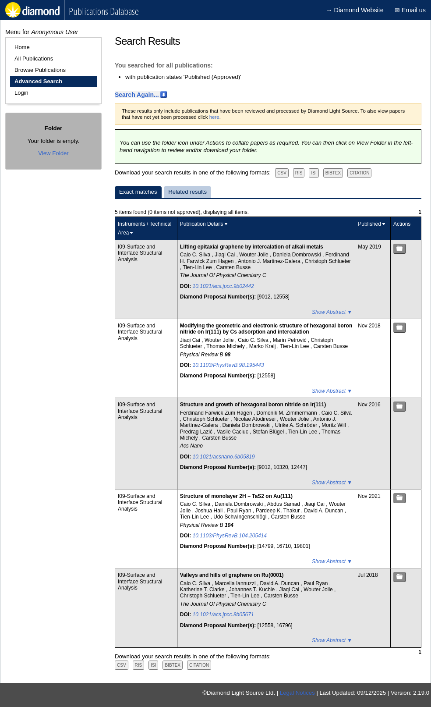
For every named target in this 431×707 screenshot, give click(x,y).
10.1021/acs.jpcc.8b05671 (223, 614)
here (214, 117)
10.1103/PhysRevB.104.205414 (230, 536)
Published (369, 224)
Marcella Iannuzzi (236, 583)
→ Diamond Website (355, 10)
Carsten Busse (233, 267)
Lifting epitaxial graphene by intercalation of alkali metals (251, 247)
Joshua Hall (209, 511)
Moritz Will (334, 425)
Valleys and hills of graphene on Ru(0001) (232, 575)
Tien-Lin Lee (198, 267)
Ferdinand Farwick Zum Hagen (217, 413)
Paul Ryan (240, 511)
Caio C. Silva (196, 255)
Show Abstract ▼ (332, 312)
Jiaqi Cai (225, 255)
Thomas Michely (226, 346)
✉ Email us (410, 10)
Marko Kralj (263, 346)
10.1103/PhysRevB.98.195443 (228, 365)
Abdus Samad (284, 504)
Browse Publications (40, 70)
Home (22, 47)
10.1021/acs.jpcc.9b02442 (223, 286)
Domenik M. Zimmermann (287, 413)
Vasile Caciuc (233, 432)
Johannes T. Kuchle (252, 589)
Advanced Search (38, 81)
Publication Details (201, 224)
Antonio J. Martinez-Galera (270, 261)
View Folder (53, 153)
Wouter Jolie (254, 255)
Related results (187, 191)
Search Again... (137, 94)
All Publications (33, 58)
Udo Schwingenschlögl (240, 517)
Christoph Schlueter (328, 261)
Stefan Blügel (269, 432)
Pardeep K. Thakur (278, 511)
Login (21, 92)
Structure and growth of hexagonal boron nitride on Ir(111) (253, 404)
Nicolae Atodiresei (255, 419)
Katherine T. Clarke (203, 589)
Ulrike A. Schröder (297, 425)
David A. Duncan (324, 511)
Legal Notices (297, 692)
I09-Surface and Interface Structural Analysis (140, 253)
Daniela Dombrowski (297, 255)
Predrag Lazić (197, 432)
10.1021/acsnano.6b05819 (224, 457)
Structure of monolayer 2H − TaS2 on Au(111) (236, 496)
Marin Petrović (290, 340)
